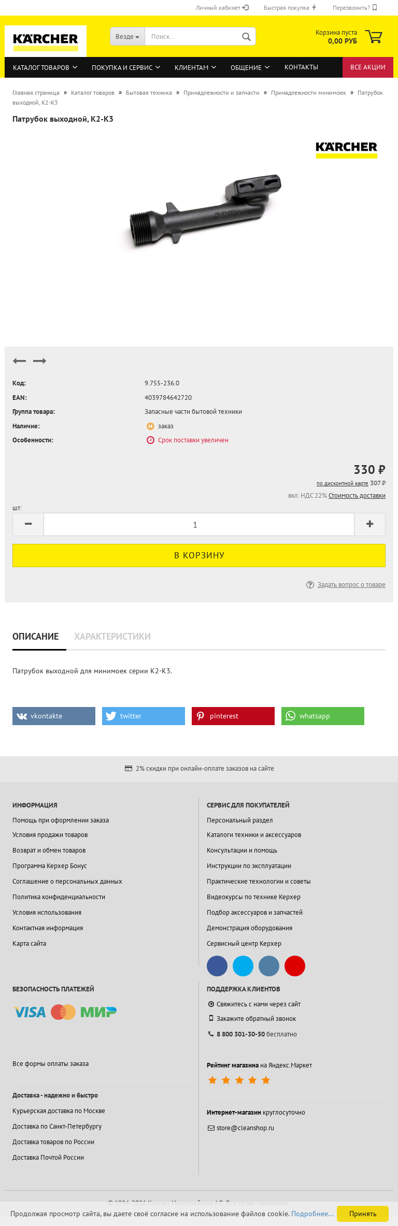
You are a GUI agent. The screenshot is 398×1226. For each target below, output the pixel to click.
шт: (17, 507)
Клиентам (191, 67)
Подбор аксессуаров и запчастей (255, 912)
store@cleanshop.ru (240, 1127)
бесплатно (252, 1034)
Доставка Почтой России (48, 1157)
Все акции (368, 67)
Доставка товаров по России (53, 1141)
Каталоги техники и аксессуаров (254, 834)
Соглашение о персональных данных (67, 881)
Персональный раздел (240, 820)
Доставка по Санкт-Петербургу (57, 1126)
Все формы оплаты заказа (50, 1063)
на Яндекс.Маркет (259, 1065)
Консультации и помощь (242, 850)
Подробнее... (312, 1213)
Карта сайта (29, 943)
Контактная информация (47, 928)
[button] (53, 716)
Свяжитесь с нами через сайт (254, 1004)
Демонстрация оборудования (249, 928)
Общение (246, 67)
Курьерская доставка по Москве (58, 1110)
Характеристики (112, 636)
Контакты (301, 67)
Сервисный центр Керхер (244, 943)
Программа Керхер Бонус (49, 865)
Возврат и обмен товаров (49, 850)
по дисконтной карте (342, 483)
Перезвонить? (355, 7)
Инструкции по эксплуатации (249, 865)
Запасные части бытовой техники (193, 411)
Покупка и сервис (122, 67)
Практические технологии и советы (259, 881)
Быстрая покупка (290, 7)
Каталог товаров (41, 67)
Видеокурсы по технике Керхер (254, 896)
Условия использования (46, 912)
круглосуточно (256, 1112)
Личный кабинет (222, 7)
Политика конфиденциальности (58, 896)
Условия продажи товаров (50, 834)
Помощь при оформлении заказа (60, 820)
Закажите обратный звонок (251, 1018)
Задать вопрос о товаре (345, 584)
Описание (35, 636)
